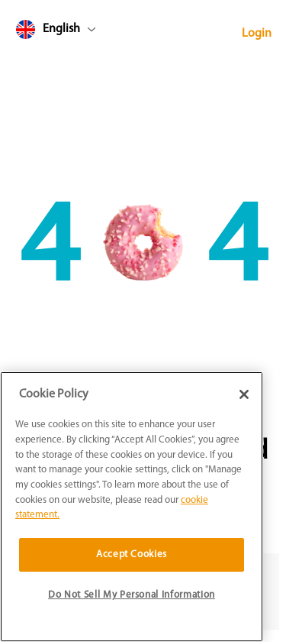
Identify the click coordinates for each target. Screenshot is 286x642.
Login (257, 34)
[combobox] (84, 32)
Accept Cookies (131, 554)
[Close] (244, 394)
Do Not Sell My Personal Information (131, 595)
